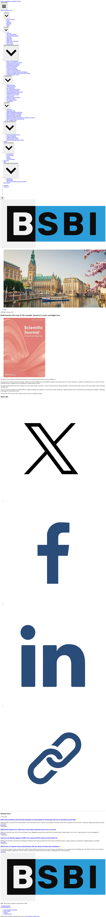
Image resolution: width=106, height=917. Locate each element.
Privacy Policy (7, 911)
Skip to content (4, 1)
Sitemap (5, 912)
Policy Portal (7, 183)
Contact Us (6, 186)
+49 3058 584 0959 (5, 906)
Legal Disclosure (8, 913)
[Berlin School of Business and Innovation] (53, 247)
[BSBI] (53, 900)
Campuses (6, 185)
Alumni (5, 141)
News (5, 309)
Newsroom (6, 160)
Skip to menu (11, 1)
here (41, 393)
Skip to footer (17, 1)
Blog (5, 162)
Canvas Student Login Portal (10, 909)
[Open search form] (2, 198)
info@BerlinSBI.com (5, 907)
